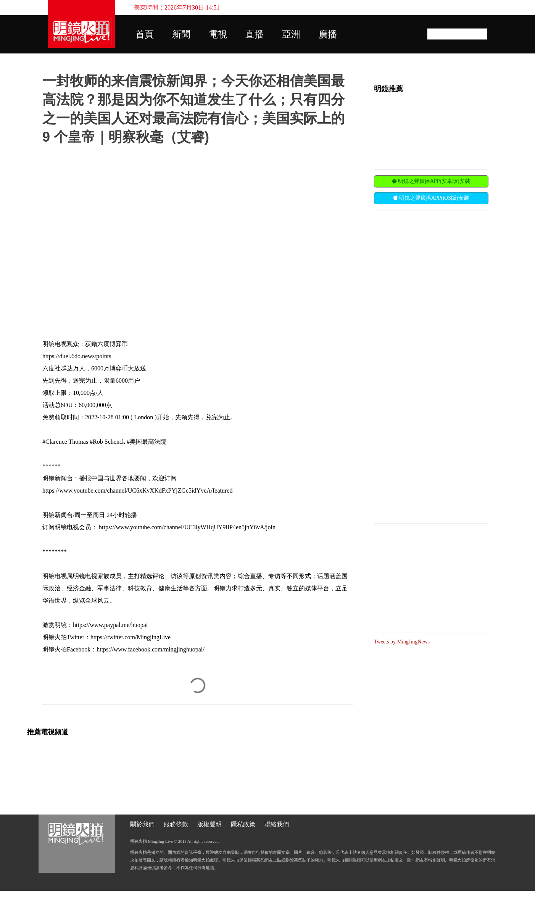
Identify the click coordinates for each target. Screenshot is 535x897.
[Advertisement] (431, 264)
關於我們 (142, 824)
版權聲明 (209, 824)
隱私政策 (243, 824)
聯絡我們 (276, 824)
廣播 (328, 34)
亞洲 (291, 34)
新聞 (181, 34)
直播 (254, 34)
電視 (218, 34)
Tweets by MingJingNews (402, 642)
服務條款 (176, 824)
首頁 (144, 34)
